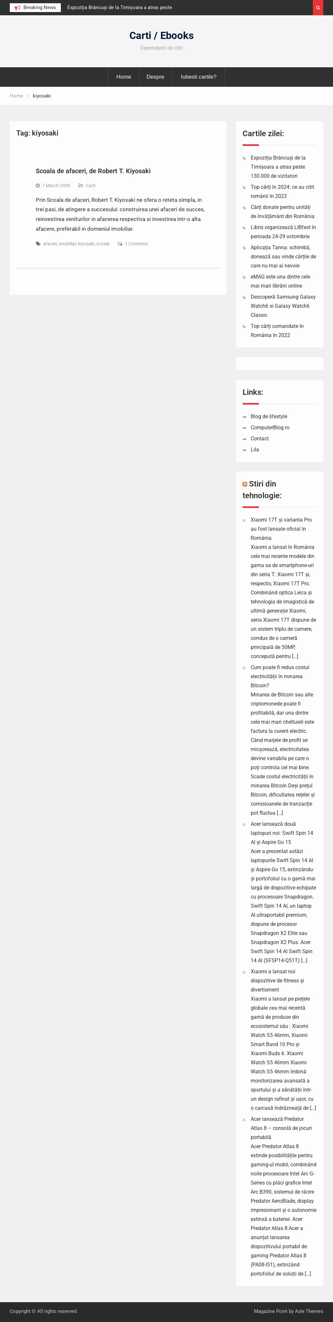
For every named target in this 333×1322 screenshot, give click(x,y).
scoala (103, 243)
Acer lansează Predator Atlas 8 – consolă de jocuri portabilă (281, 1128)
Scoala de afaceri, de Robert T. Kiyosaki (93, 171)
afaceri (50, 243)
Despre (155, 77)
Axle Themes (309, 1311)
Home (123, 77)
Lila (255, 450)
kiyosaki (86, 243)
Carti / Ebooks (161, 36)
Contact (260, 438)
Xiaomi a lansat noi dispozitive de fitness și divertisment (277, 980)
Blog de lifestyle (269, 416)
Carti (91, 185)
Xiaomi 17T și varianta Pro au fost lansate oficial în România (281, 529)
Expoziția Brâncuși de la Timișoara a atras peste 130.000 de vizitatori (278, 167)
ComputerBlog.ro (270, 427)
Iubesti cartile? (199, 77)
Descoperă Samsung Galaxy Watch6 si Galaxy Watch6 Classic (283, 306)
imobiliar (67, 243)
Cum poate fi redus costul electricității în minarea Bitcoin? (280, 676)
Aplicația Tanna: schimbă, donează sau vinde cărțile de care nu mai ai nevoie (283, 256)
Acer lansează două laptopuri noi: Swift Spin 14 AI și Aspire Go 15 (282, 833)
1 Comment (136, 243)
